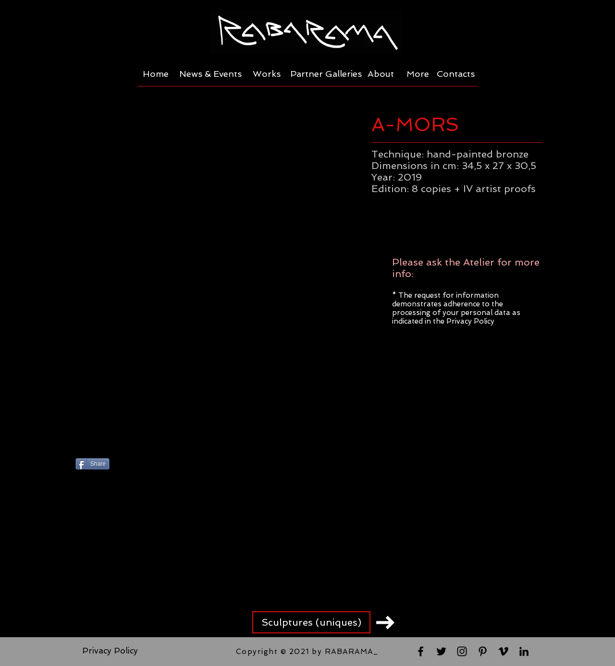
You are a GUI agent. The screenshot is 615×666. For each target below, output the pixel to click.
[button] (212, 277)
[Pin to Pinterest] (205, 465)
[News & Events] (210, 74)
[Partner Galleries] (326, 74)
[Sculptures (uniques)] (311, 622)
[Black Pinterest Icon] (482, 651)
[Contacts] (456, 74)
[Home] (155, 74)
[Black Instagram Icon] (461, 651)
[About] (381, 74)
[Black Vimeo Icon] (503, 651)
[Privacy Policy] (110, 651)
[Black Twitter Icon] (441, 651)
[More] (418, 74)
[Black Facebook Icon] (420, 651)
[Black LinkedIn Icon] (523, 651)
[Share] (92, 464)
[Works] (267, 74)
